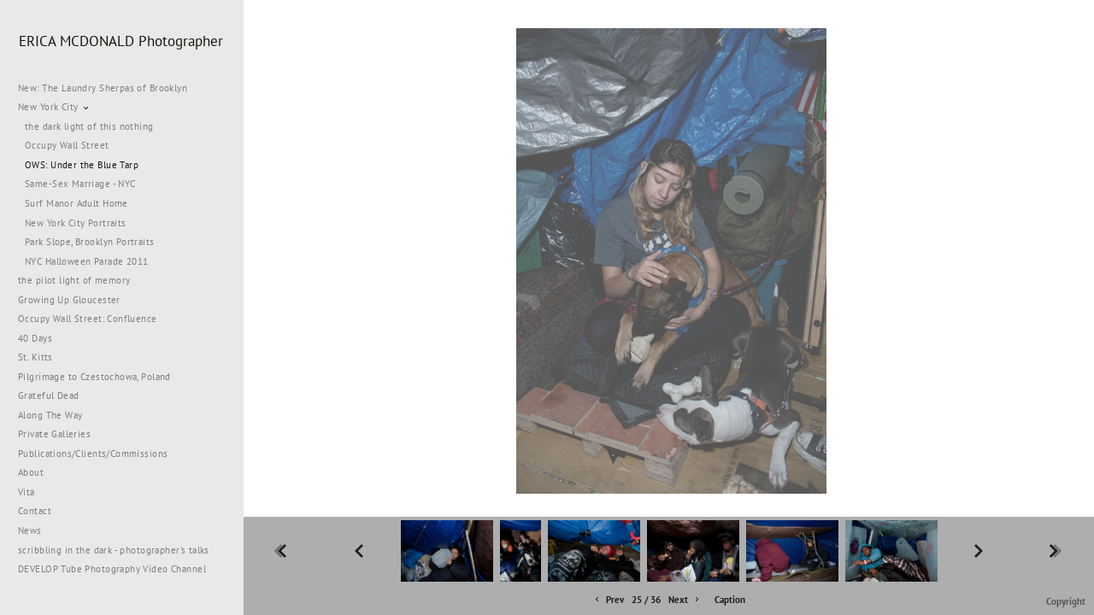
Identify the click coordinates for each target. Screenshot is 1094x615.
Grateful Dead (48, 395)
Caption (730, 600)
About (31, 472)
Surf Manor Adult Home (76, 203)
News (30, 530)
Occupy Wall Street (67, 145)
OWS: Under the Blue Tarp (81, 165)
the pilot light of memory (74, 280)
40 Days (35, 338)
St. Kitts (35, 357)
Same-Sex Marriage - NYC (80, 184)
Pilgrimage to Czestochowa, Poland (94, 377)
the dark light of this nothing (89, 126)
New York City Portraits (75, 223)
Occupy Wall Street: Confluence (87, 319)
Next (685, 600)
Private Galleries (54, 434)
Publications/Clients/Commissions (93, 454)
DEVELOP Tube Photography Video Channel (112, 569)
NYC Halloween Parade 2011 (87, 261)
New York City (54, 107)
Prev (608, 600)
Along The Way (56, 415)
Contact (34, 511)
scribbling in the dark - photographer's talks (120, 550)
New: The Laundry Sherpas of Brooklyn (102, 88)
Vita (26, 492)
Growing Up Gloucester (69, 300)
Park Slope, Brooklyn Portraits (90, 242)
